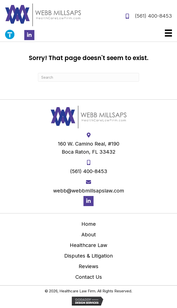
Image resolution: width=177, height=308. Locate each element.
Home (88, 224)
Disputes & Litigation (88, 256)
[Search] (88, 77)
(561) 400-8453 (153, 16)
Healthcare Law (88, 245)
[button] (29, 35)
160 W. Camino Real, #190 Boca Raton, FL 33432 (88, 148)
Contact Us (88, 277)
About (88, 235)
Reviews (88, 266)
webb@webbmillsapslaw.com (88, 191)
